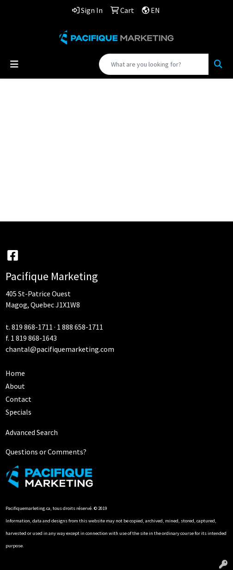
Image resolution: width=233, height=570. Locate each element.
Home (15, 373)
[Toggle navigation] (14, 64)
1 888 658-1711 (80, 326)
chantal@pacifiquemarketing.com (60, 349)
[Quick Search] (154, 64)
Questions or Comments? (46, 451)
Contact (18, 399)
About (15, 386)
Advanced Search (32, 432)
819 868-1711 (32, 326)
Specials (18, 412)
